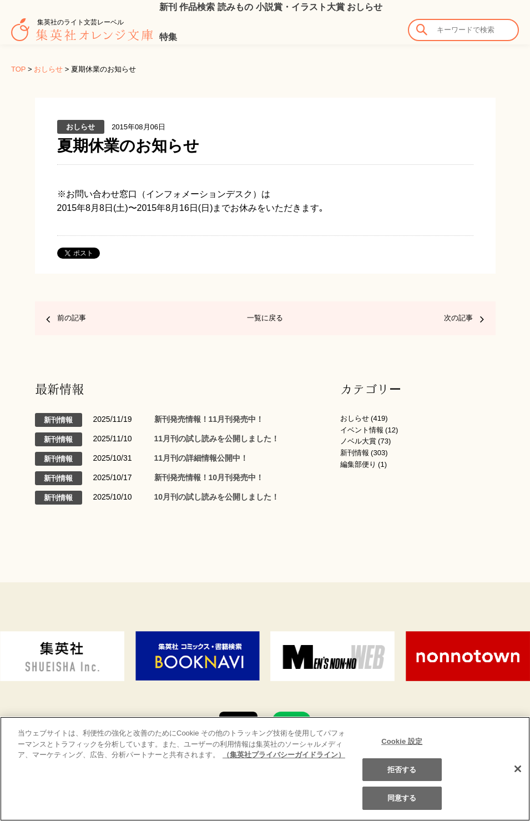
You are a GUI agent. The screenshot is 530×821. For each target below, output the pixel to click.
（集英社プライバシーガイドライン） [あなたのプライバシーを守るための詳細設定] (284, 755)
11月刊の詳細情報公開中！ (201, 458)
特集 (168, 37)
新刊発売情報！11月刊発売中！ (209, 419)
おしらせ (364, 7)
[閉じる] (518, 769)
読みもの (235, 7)
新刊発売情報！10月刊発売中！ (209, 477)
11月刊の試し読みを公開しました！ (217, 438)
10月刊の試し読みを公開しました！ (217, 496)
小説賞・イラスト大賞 (300, 7)
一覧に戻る (265, 318)
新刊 (168, 7)
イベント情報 (361, 430)
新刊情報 (354, 453)
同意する (402, 798)
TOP (18, 69)
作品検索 (197, 7)
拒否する (402, 769)
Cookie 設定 (401, 741)
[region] (265, 769)
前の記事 (71, 318)
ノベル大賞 (358, 441)
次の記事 (458, 318)
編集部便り (358, 464)
